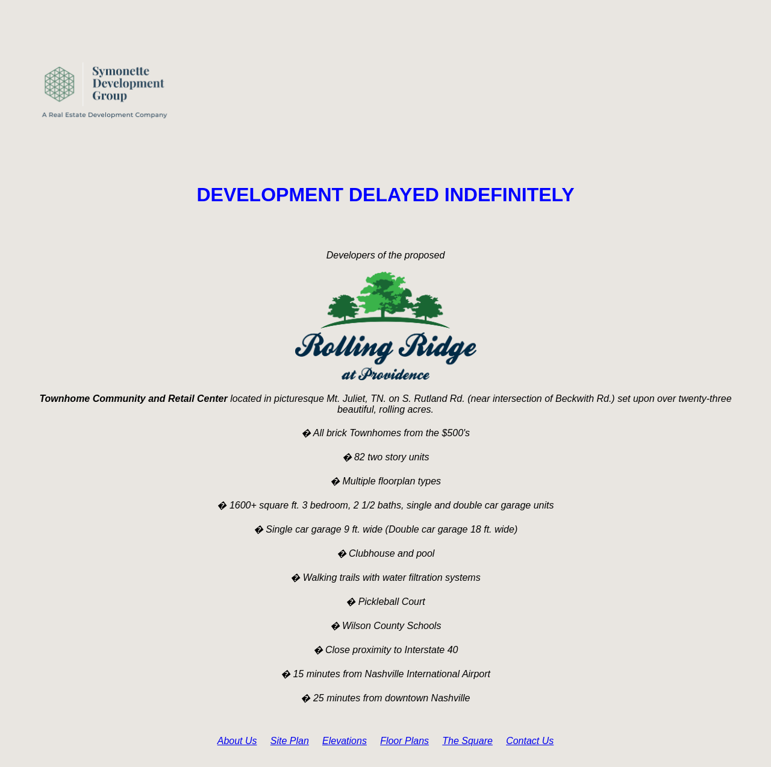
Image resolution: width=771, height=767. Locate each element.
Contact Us (530, 741)
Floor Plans (404, 741)
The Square (467, 741)
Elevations (344, 741)
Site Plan (289, 741)
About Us (237, 741)
